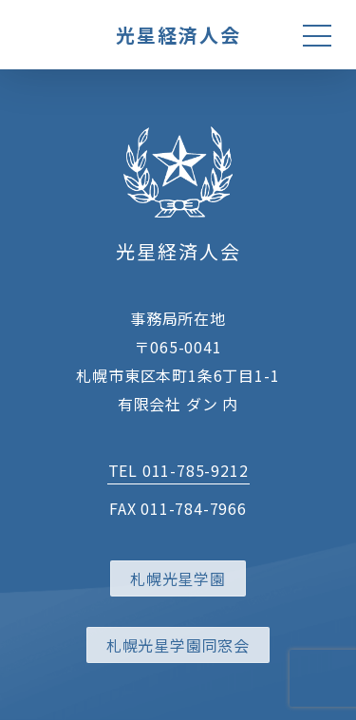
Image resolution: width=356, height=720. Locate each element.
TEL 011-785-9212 (178, 470)
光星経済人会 (178, 34)
